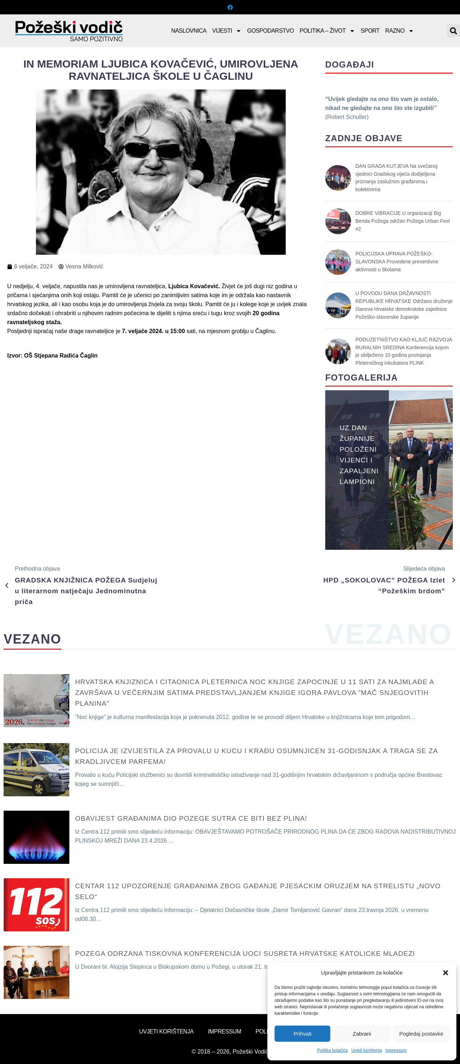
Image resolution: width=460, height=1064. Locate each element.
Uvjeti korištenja (366, 1050)
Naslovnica (188, 31)
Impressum (395, 1050)
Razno (399, 30)
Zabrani (362, 1034)
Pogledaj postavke (421, 1034)
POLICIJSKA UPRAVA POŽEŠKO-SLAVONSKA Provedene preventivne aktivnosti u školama (396, 261)
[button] (445, 972)
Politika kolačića (332, 1050)
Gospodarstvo (270, 31)
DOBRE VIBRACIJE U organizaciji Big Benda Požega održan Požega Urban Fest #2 (402, 221)
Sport (370, 31)
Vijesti (227, 30)
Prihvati (303, 1034)
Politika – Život (327, 30)
